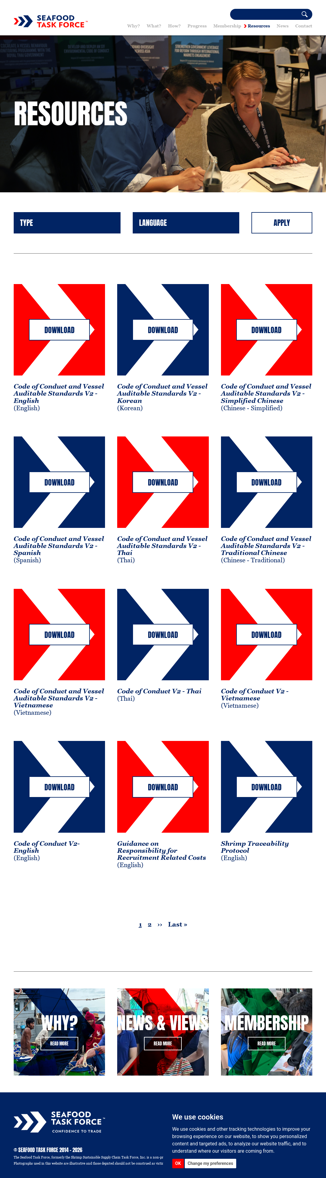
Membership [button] (227, 25)
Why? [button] (133, 25)
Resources (259, 25)
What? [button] (154, 25)
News (283, 25)
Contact (303, 25)
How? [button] (174, 25)
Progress (197, 25)
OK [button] (178, 1163)
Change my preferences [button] (210, 1163)
